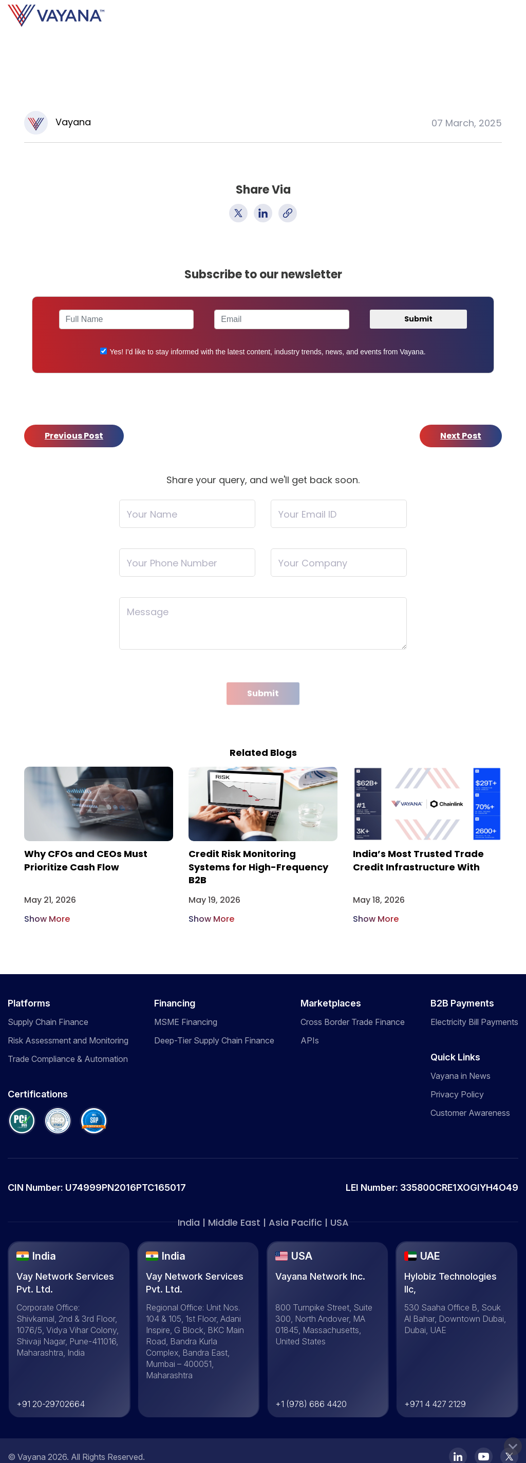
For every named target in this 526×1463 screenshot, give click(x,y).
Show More (47, 919)
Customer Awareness (470, 1113)
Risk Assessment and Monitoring (68, 1040)
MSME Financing (185, 1022)
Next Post (460, 436)
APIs (309, 1040)
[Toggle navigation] (523, 16)
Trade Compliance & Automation (68, 1059)
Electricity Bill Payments (474, 1022)
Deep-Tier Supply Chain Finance (214, 1040)
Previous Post (74, 436)
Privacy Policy (457, 1094)
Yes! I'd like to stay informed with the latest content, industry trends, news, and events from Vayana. (267, 352)
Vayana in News (460, 1076)
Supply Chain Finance (48, 1022)
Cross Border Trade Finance (352, 1022)
